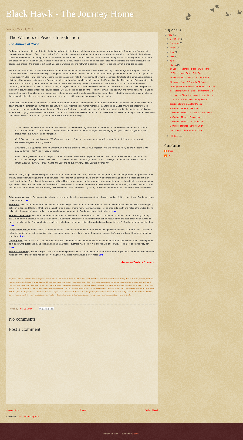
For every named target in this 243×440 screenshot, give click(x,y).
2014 (170, 35)
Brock (170, 151)
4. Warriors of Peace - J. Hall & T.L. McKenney (190, 112)
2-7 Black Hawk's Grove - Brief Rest (185, 73)
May (172, 56)
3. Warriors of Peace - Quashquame (185, 117)
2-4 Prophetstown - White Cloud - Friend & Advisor (192, 86)
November (175, 43)
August (173, 47)
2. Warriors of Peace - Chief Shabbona (187, 121)
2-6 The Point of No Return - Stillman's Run (189, 77)
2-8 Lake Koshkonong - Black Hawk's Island (189, 69)
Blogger (135, 434)
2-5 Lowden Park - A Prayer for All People (188, 82)
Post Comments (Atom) (28, 416)
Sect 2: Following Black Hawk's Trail (185, 104)
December (175, 39)
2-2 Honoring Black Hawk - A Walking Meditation (191, 95)
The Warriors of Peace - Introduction (185, 130)
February (174, 136)
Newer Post (13, 410)
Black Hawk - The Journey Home (70, 13)
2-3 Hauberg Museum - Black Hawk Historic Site (191, 91)
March (173, 65)
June (172, 52)
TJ (169, 156)
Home (82, 410)
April (172, 61)
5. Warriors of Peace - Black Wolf (184, 108)
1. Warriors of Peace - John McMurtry (186, 126)
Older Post (151, 410)
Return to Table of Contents (138, 262)
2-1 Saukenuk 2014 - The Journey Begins (188, 99)
